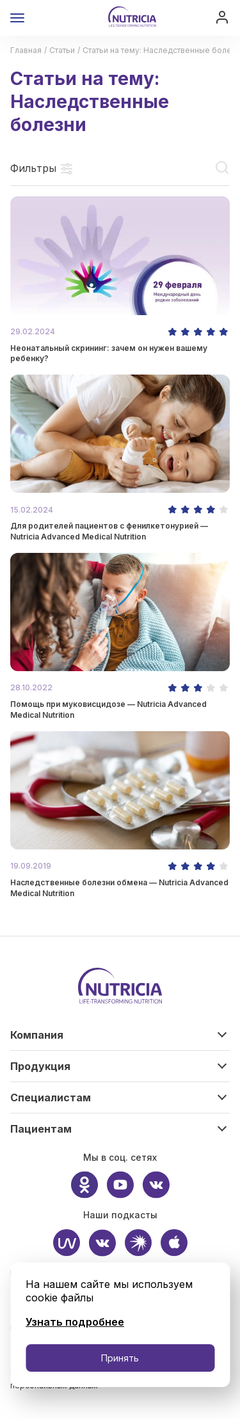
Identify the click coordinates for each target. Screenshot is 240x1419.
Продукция (40, 1066)
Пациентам (41, 1128)
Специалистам (50, 1097)
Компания (36, 1034)
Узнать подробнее (75, 1321)
